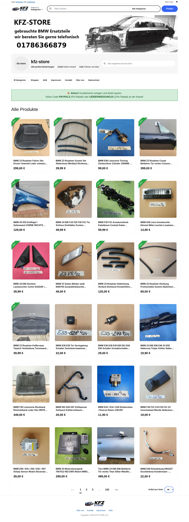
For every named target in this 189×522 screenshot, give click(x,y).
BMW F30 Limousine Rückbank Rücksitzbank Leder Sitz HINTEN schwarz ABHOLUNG (30, 408)
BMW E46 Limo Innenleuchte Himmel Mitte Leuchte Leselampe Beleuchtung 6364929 (158, 223)
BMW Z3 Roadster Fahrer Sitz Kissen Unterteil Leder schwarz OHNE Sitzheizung (29, 162)
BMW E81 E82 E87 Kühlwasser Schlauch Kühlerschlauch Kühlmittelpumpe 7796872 (71, 408)
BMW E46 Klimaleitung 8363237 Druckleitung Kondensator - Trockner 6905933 (157, 470)
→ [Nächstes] (116, 489)
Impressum (56, 80)
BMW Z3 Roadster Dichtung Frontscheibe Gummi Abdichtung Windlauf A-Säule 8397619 (158, 285)
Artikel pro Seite (155, 489)
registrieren (31, 2)
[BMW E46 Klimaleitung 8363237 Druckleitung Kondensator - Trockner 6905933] (158, 446)
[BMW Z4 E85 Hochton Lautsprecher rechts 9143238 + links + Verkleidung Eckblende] (31, 261)
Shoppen (35, 80)
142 (107, 489)
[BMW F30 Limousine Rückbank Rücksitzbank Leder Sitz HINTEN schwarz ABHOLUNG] (31, 384)
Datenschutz (93, 80)
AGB (45, 80)
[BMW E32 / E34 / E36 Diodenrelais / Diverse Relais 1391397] (115, 384)
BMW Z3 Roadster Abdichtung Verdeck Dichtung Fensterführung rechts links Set (115, 285)
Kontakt (68, 80)
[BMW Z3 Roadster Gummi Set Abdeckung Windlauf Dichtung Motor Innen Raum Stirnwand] (73, 138)
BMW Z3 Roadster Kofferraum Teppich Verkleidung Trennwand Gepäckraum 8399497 (29, 346)
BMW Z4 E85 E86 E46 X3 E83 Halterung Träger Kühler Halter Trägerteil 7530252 (156, 346)
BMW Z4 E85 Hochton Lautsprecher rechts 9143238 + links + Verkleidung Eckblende (29, 285)
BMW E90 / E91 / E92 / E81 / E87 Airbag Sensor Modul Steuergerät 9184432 (30, 470)
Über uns (80, 80)
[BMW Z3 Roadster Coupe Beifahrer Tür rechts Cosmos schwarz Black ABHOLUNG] (158, 138)
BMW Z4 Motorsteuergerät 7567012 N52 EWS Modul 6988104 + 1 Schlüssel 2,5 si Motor (73, 470)
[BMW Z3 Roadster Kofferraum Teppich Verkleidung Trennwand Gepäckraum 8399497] (31, 322)
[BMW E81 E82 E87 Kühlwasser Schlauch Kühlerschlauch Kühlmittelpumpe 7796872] (73, 384)
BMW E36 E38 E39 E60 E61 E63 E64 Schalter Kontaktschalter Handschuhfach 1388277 (114, 346)
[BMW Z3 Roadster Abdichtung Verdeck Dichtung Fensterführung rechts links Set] (115, 261)
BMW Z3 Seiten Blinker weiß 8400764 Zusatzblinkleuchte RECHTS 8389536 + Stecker (70, 285)
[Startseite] (94, 503)
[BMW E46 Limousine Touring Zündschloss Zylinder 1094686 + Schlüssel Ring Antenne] (115, 138)
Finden (169, 9)
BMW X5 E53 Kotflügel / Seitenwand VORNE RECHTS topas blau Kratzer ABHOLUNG (29, 223)
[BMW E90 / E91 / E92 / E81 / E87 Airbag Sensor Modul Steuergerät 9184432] (31, 446)
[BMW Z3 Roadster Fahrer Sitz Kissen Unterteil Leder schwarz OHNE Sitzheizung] (31, 138)
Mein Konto (169, 2)
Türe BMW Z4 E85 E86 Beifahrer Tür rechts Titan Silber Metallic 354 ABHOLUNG (114, 470)
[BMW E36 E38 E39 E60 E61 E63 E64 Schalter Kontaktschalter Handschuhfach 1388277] (115, 322)
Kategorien (20, 80)
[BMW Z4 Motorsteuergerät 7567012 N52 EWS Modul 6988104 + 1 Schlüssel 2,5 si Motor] (73, 446)
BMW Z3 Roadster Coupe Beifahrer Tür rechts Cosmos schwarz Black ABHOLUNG (155, 162)
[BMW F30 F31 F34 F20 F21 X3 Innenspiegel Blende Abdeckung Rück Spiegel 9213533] (158, 384)
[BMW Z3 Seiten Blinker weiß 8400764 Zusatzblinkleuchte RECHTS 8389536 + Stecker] (73, 261)
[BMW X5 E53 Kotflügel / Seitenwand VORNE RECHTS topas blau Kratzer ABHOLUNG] (31, 199)
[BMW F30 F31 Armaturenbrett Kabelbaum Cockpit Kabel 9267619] (115, 199)
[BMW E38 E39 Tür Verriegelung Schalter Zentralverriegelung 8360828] (73, 322)
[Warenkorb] (177, 2)
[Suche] (90, 9)
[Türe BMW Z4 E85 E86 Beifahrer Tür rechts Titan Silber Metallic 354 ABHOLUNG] (115, 446)
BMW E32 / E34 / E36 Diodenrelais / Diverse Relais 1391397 (115, 408)
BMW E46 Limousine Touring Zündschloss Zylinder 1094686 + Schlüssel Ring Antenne (114, 162)
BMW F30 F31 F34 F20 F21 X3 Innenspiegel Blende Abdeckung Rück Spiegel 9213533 (157, 408)
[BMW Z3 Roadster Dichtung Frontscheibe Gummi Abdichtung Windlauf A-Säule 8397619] (158, 261)
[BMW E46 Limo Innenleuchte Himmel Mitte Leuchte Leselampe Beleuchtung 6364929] (158, 199)
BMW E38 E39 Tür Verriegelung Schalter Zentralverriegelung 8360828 (72, 346)
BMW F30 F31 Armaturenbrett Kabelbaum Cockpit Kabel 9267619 (113, 223)
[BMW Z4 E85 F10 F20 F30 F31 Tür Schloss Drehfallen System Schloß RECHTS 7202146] (73, 199)
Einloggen (19, 2)
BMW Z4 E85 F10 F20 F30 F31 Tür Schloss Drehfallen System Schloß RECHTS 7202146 (73, 223)
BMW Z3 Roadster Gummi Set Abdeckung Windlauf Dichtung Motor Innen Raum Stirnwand (71, 162)
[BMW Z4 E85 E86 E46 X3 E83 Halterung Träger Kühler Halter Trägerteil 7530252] (158, 322)
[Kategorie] (145, 9)
